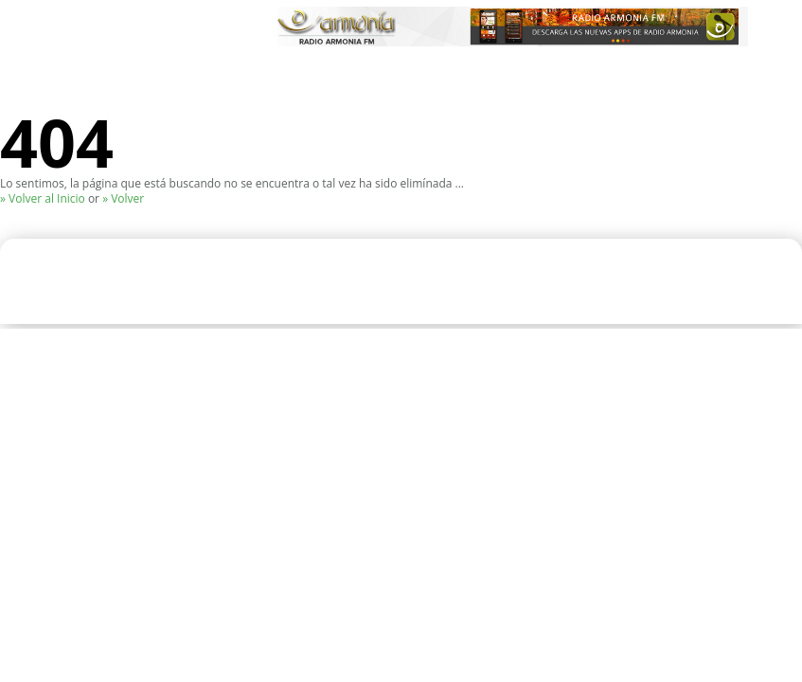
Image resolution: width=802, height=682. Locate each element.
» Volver (123, 198)
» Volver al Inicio (42, 198)
